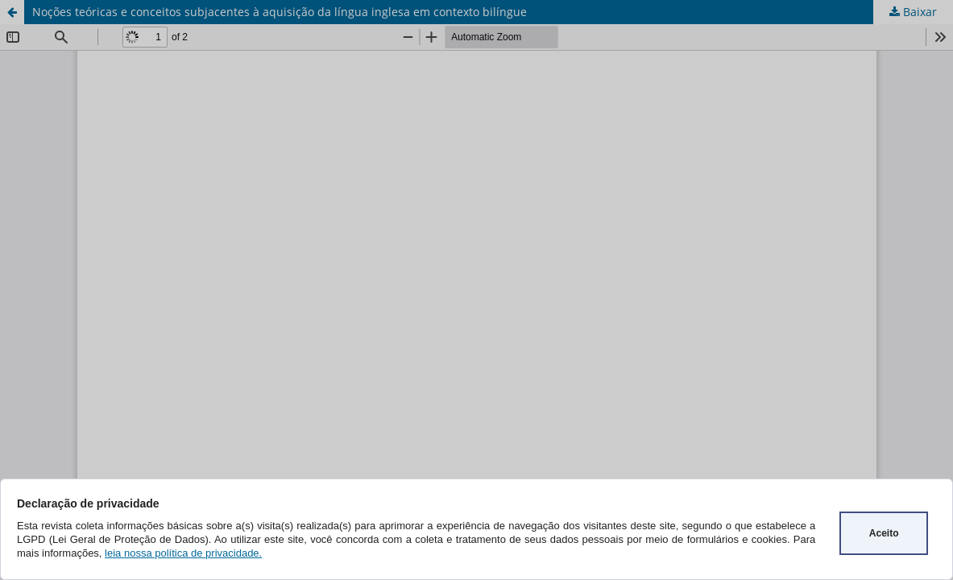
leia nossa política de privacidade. (183, 553)
